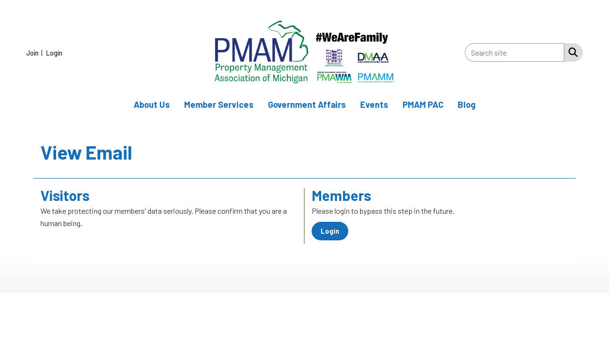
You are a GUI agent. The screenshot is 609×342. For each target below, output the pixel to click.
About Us (152, 104)
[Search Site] (571, 51)
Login (330, 231)
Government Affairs (307, 104)
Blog (467, 104)
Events (374, 104)
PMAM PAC (423, 104)
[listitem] (35, 52)
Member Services (219, 104)
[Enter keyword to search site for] (514, 52)
